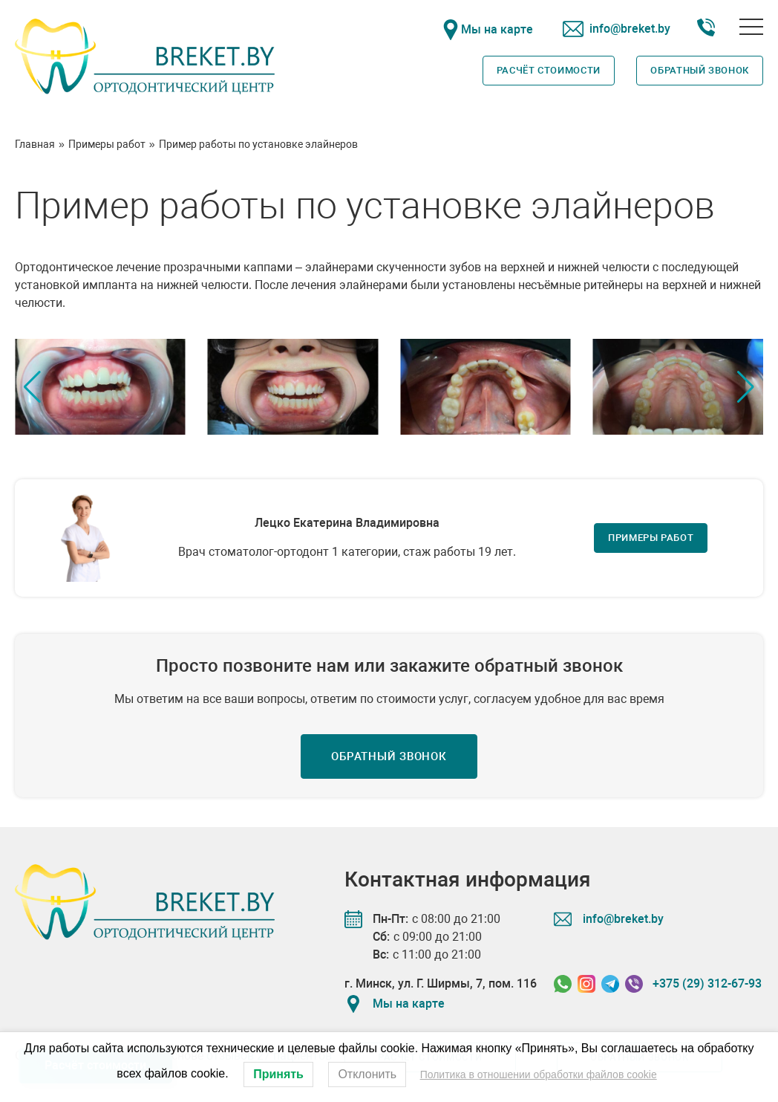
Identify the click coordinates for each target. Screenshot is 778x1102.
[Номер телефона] (706, 30)
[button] (746, 387)
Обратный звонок (699, 70)
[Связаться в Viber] (634, 984)
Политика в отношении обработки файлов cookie (538, 1074)
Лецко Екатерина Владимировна (347, 523)
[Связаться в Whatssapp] (563, 984)
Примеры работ (650, 537)
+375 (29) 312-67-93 (707, 983)
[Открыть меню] (751, 27)
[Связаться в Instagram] (586, 984)
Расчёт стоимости (549, 70)
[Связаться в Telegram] (610, 984)
